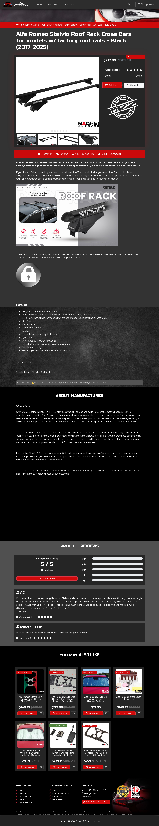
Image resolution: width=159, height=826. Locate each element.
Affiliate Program (25, 802)
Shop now (22, 793)
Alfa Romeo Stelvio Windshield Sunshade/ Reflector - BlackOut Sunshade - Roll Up (30, 753)
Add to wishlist (134, 85)
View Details (27, 713)
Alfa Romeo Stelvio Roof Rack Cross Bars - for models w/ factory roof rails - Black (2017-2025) (68, 24)
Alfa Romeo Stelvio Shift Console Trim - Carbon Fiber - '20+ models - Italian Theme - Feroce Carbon (30, 699)
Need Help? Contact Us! (95, 802)
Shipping (21, 799)
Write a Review (47, 579)
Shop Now (53, 4)
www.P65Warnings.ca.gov (93, 382)
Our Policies (56, 799)
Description (45, 154)
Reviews (62, 154)
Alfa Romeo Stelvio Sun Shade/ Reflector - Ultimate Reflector (95, 699)
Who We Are (23, 796)
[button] (49, 131)
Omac (138, 76)
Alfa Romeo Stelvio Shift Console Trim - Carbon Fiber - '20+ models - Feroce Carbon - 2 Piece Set (63, 699)
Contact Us (68, 4)
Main (20, 791)
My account (56, 791)
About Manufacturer (109, 154)
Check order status (59, 793)
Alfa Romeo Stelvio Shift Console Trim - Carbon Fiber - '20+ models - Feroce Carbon (96, 753)
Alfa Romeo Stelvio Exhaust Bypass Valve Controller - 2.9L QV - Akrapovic (63, 753)
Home (39, 4)
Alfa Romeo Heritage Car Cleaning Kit (128, 698)
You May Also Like (83, 154)
